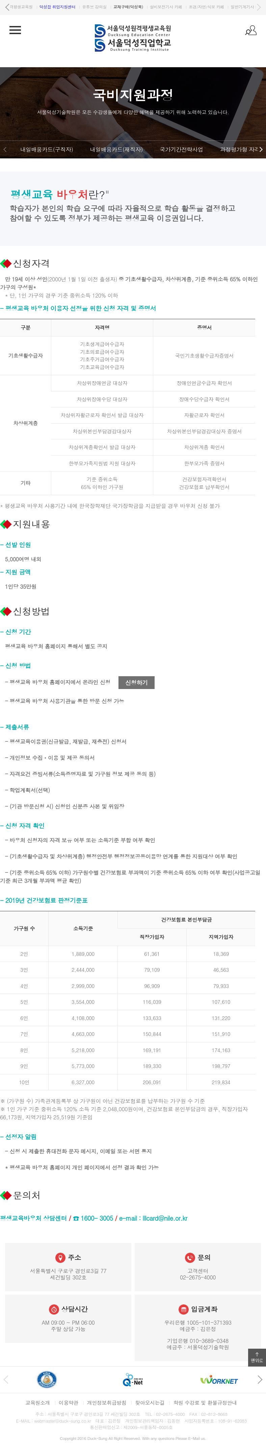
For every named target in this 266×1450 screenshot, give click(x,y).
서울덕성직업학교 (32, 6)
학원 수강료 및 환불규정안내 (205, 1402)
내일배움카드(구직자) (46, 149)
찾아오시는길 (149, 1402)
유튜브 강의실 (150, 6)
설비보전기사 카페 (222, 6)
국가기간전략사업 (181, 149)
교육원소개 (37, 1402)
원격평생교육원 (72, 6)
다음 (258, 7)
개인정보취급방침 (107, 1402)
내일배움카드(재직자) (116, 149)
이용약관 (68, 1402)
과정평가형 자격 (240, 149)
